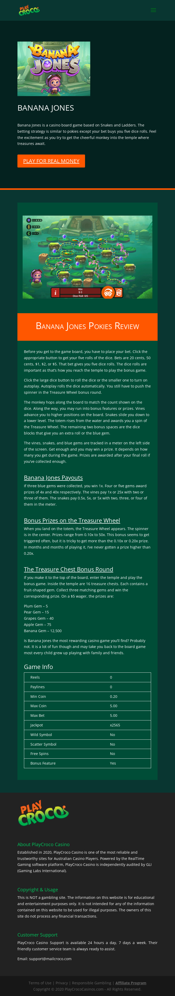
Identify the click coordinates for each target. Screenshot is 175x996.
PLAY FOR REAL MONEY (51, 160)
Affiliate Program (130, 982)
